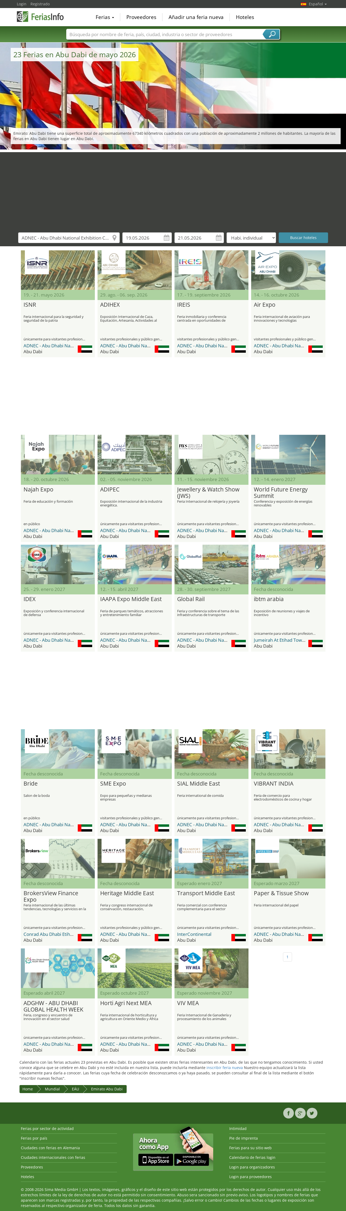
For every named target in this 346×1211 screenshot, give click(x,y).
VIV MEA (188, 1003)
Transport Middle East (206, 893)
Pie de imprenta (243, 1138)
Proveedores (141, 17)
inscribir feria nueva (225, 1067)
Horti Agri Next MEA (125, 1003)
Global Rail (191, 599)
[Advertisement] (173, 189)
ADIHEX (110, 304)
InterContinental (194, 934)
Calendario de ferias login (252, 1157)
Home (27, 1088)
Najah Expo (38, 489)
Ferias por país (34, 1138)
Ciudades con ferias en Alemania (50, 1147)
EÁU (75, 1088)
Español (318, 3)
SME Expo (113, 783)
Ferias (105, 17)
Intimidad (238, 1128)
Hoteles (245, 17)
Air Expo (264, 304)
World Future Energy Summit (281, 492)
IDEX (30, 599)
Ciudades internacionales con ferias (53, 1157)
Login (21, 3)
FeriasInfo (43, 16)
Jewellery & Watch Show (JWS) (208, 492)
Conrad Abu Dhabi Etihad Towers (57, 934)
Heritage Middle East (127, 893)
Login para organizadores (252, 1167)
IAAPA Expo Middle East (131, 599)
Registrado (40, 3)
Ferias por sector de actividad (47, 1128)
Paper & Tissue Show (281, 893)
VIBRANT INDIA (273, 783)
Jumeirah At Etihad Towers (281, 640)
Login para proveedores (250, 1176)
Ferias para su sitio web (250, 1147)
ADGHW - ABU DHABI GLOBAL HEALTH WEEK (53, 1006)
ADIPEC (109, 489)
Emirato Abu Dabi (107, 1088)
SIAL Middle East (198, 783)
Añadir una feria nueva (196, 17)
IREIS (183, 304)
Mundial (52, 1088)
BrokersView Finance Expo (51, 896)
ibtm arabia (269, 599)
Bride (31, 783)
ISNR (30, 304)
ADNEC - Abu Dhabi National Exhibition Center (71, 346)
